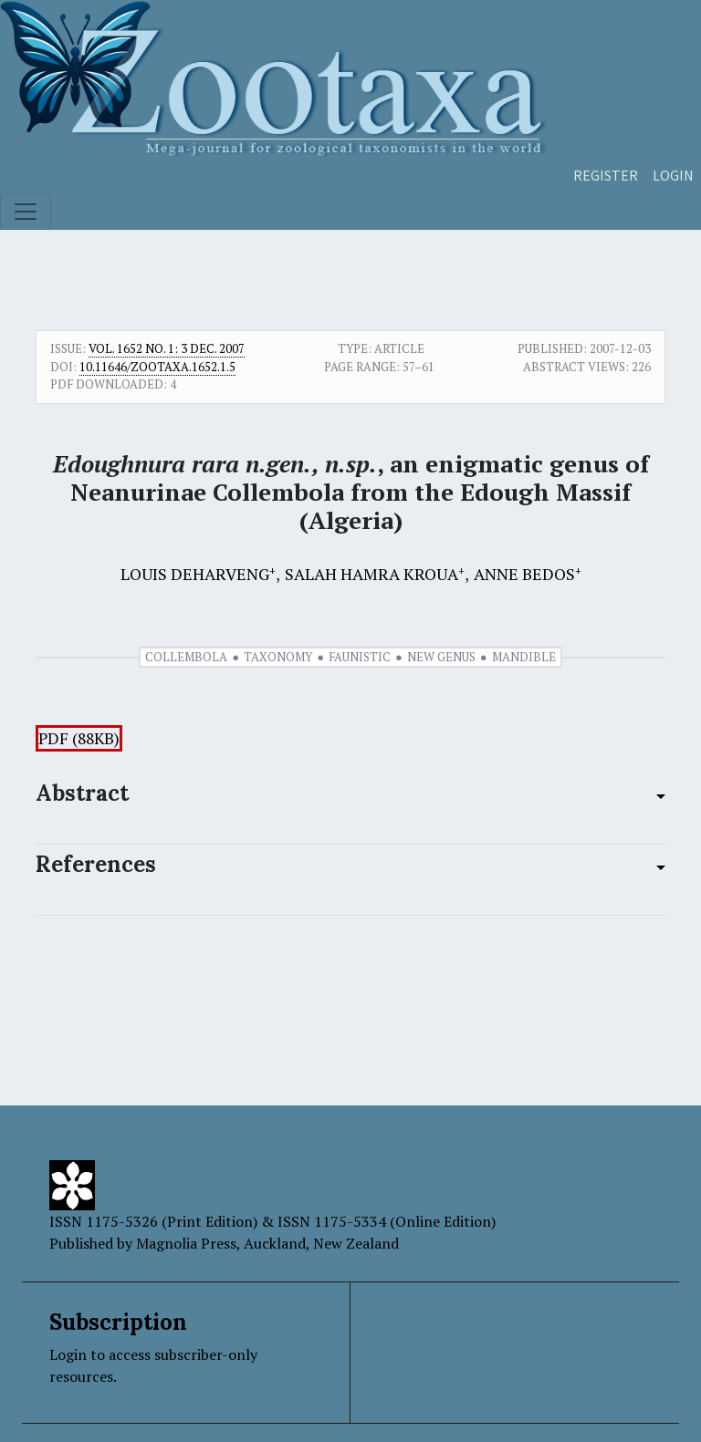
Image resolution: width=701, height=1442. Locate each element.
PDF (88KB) (79, 738)
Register (605, 175)
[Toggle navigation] (25, 211)
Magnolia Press (186, 1243)
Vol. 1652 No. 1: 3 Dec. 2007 (167, 348)
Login (673, 175)
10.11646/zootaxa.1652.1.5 (157, 366)
